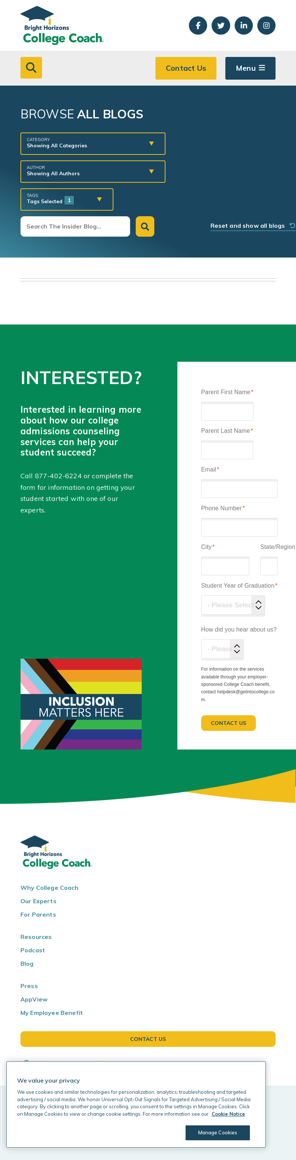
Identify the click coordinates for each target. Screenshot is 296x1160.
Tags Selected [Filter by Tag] (61, 199)
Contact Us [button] (186, 68)
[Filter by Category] (87, 143)
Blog (27, 963)
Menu (246, 68)
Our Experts (38, 901)
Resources (36, 936)
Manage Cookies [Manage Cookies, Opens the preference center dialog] (218, 1132)
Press (29, 986)
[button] (31, 68)
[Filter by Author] (87, 171)
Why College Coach (49, 887)
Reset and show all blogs (253, 225)
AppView (34, 999)
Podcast (32, 950)
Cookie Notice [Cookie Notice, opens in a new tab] (228, 1114)
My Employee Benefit (51, 1012)
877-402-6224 (58, 476)
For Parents (38, 914)
